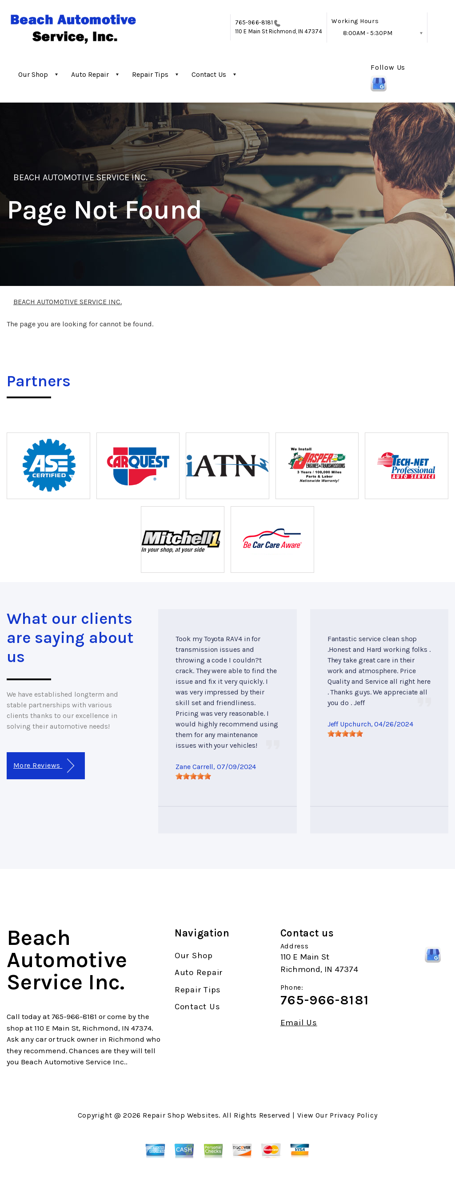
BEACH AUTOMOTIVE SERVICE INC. (80, 177)
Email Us (298, 1023)
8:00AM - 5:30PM (367, 33)
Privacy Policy (353, 1115)
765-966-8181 (254, 22)
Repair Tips (150, 74)
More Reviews (43, 765)
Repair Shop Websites (181, 1115)
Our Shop (33, 74)
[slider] (193, 776)
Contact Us (209, 74)
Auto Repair (90, 74)
